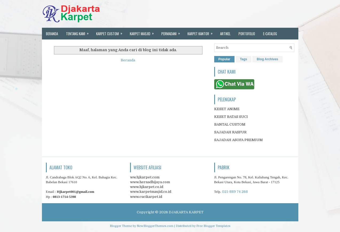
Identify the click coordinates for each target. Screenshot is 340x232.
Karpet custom (111, 32)
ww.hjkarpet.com (144, 177)
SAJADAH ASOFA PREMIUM (238, 140)
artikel (225, 33)
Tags (243, 59)
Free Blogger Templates (213, 226)
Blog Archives (267, 59)
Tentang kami (79, 32)
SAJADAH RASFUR (230, 132)
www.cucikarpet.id (146, 197)
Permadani (172, 32)
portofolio (247, 33)
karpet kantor (201, 32)
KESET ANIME (227, 109)
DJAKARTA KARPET (186, 212)
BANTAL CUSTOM (229, 124)
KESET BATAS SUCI (231, 117)
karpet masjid (143, 32)
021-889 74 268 (235, 192)
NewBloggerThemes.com (155, 226)
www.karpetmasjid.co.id (150, 192)
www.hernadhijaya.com (150, 182)
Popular (224, 59)
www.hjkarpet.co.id (146, 187)
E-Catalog (270, 33)
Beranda (52, 33)
